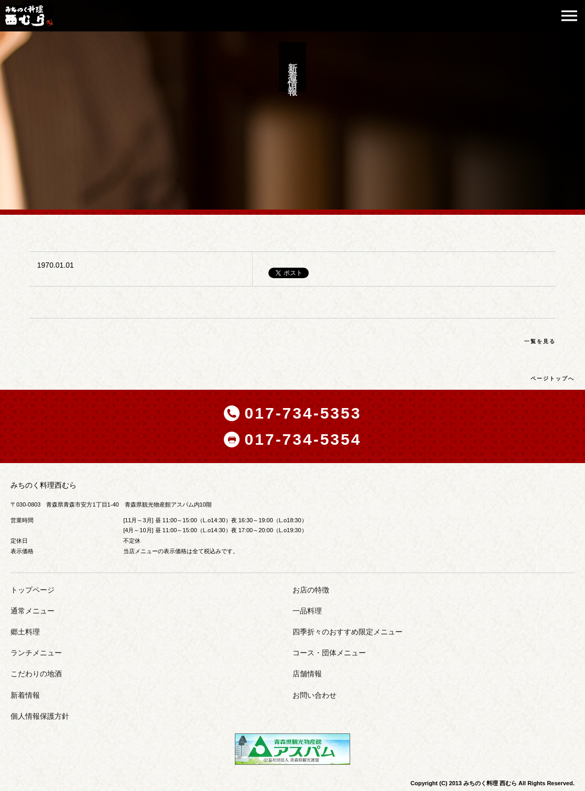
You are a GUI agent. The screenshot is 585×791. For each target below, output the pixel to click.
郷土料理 (25, 632)
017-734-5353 (303, 413)
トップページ (32, 590)
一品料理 (307, 611)
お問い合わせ (314, 695)
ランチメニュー (36, 653)
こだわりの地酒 (36, 673)
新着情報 (25, 695)
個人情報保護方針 (39, 716)
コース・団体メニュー (329, 653)
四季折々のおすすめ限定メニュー (347, 632)
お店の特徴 (310, 590)
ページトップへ (552, 378)
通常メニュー (32, 611)
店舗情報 (307, 673)
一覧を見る (540, 341)
